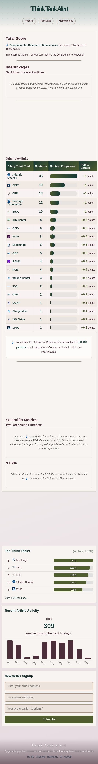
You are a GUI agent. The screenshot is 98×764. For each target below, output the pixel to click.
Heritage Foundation (15, 203)
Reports (29, 21)
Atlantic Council (14, 176)
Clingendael (20, 311)
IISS (14, 286)
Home (30, 756)
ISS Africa (18, 319)
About (67, 756)
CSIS (15, 228)
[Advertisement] (49, 130)
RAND (16, 261)
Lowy (15, 327)
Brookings (19, 244)
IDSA (15, 211)
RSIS (15, 269)
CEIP (15, 185)
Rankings (46, 21)
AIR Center (19, 220)
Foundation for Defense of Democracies (33, 45)
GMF (15, 294)
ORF (15, 253)
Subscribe (48, 719)
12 (41, 202)
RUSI (15, 236)
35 (41, 176)
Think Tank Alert (49, 9)
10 (41, 212)
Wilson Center (21, 277)
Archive (40, 756)
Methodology (66, 21)
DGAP (16, 302)
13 (41, 193)
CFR (15, 193)
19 (41, 185)
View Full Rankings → (17, 597)
